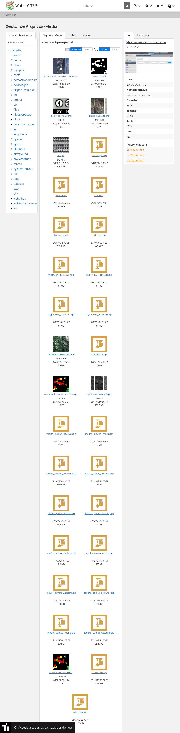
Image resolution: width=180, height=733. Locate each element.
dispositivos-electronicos (30, 90)
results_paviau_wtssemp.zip (61, 592)
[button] (137, 5)
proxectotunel (23, 159)
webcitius (20, 198)
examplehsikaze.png (99, 115)
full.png (61, 155)
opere (17, 144)
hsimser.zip (61, 195)
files (16, 109)
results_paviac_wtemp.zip (61, 513)
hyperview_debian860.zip (61, 274)
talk (16, 174)
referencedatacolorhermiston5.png (61, 394)
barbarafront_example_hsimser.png (62, 75)
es (15, 104)
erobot (18, 99)
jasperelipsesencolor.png (61, 354)
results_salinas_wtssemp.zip (99, 632)
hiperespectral (23, 114)
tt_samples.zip (99, 672)
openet (18, 139)
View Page (11, 14)
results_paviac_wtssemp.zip (99, 513)
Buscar (86, 35)
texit (16, 188)
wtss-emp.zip (80, 712)
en (15, 94)
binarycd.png (99, 75)
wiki (16, 208)
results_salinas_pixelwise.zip (99, 592)
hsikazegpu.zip (99, 155)
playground (21, 154)
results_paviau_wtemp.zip (99, 552)
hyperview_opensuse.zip (99, 274)
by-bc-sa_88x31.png (61, 115)
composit (19, 70)
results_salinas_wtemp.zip (61, 632)
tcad (16, 178)
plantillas (19, 149)
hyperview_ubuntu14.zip (61, 314)
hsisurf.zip (99, 195)
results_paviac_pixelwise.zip (99, 473)
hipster (18, 119)
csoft (17, 75)
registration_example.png (99, 394)
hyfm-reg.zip (99, 234)
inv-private (20, 134)
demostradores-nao (26, 80)
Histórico (143, 35)
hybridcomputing (24, 124)
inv (15, 129)
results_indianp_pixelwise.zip (61, 433)
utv (16, 193)
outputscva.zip (99, 354)
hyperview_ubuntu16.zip (99, 314)
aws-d (17, 55)
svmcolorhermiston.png (61, 672)
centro (18, 60)
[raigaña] (16, 50)
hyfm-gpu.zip (61, 234)
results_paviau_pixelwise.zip (61, 552)
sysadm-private (23, 169)
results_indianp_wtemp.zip (99, 433)
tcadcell (19, 183)
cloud (17, 65)
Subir (72, 35)
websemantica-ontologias (30, 203)
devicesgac (21, 85)
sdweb (18, 164)
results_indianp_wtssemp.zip (61, 473)
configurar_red (135, 149)
